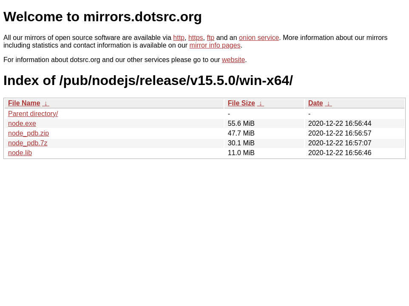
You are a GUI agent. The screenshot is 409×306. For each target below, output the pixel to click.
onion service (259, 37)
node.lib (20, 152)
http (179, 37)
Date (315, 103)
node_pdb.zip (28, 133)
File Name (24, 103)
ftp (210, 37)
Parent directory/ (33, 113)
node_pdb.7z (28, 143)
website (233, 59)
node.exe (22, 123)
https (195, 37)
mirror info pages (215, 45)
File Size (241, 103)
